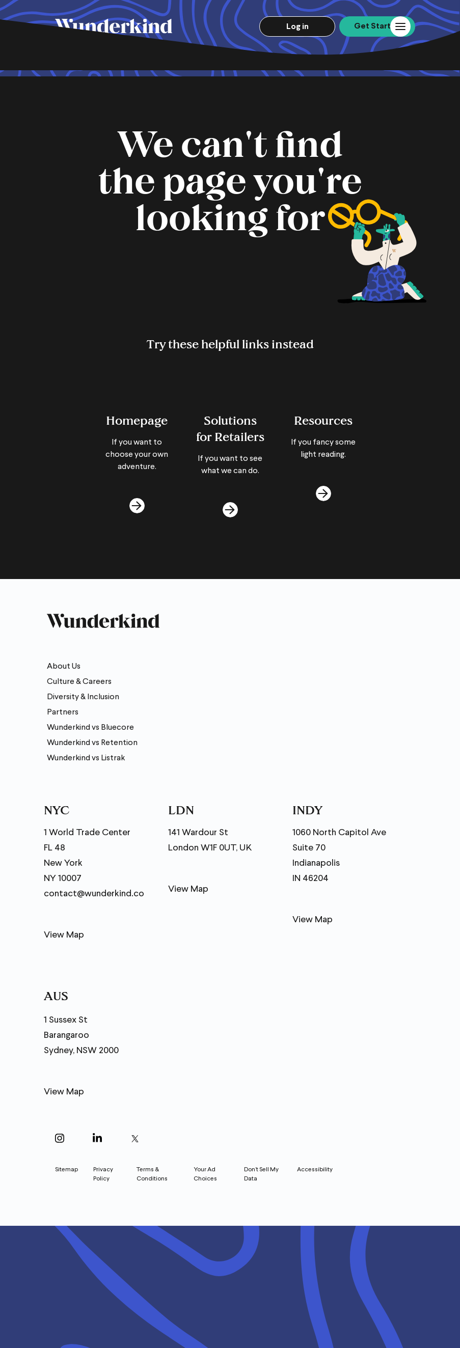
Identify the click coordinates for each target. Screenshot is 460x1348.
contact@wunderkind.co (94, 894)
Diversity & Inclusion (83, 697)
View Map (64, 935)
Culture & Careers (79, 682)
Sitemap (66, 1170)
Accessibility (315, 1170)
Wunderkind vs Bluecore (90, 728)
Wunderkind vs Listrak (86, 758)
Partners (62, 712)
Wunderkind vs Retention (92, 743)
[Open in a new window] (59, 1139)
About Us (63, 667)
